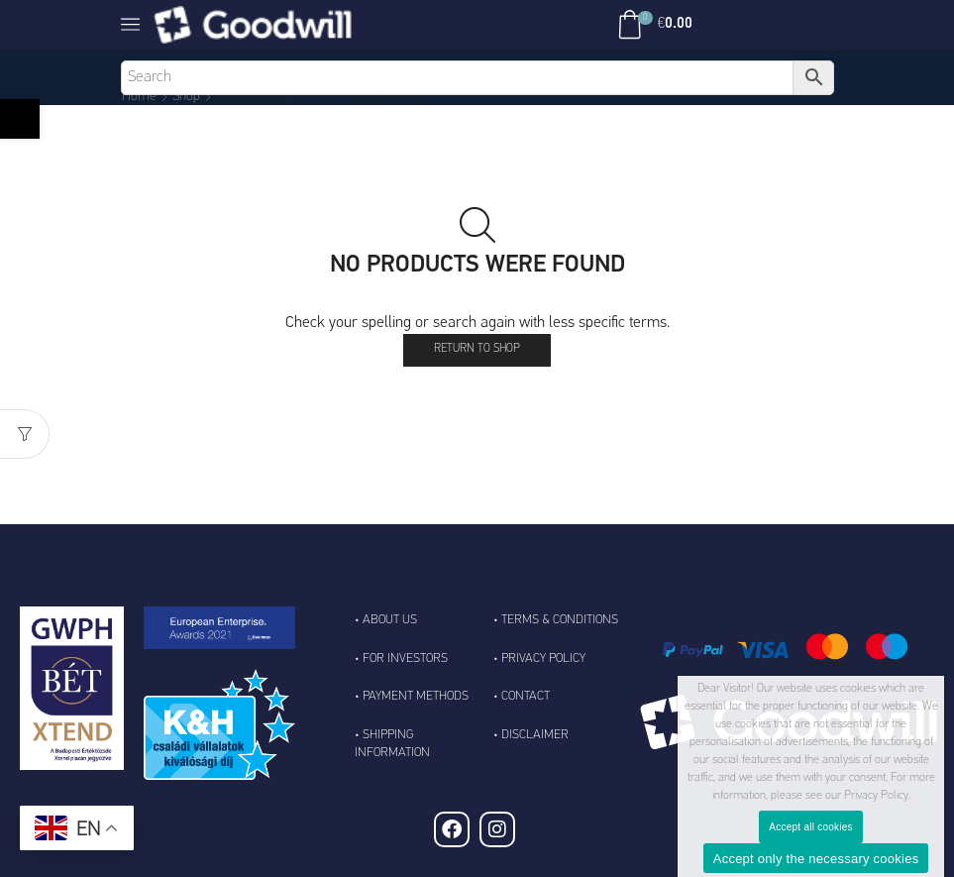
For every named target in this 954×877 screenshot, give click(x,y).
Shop (186, 96)
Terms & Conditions (559, 619)
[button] (20, 119)
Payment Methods (416, 696)
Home (139, 96)
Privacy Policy (543, 658)
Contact (525, 696)
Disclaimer (535, 734)
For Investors (405, 658)
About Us (390, 619)
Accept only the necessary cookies (816, 858)
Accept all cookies (811, 827)
